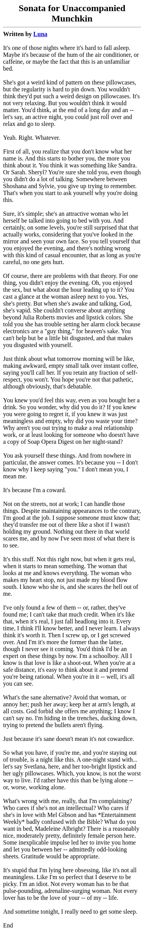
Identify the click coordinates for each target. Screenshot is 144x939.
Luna (40, 34)
